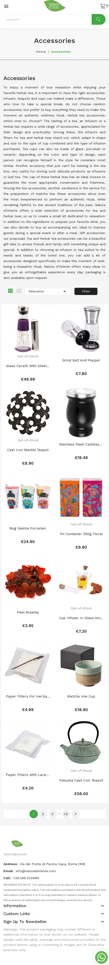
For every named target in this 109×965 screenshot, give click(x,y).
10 (66, 780)
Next (76, 780)
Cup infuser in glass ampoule (81, 601)
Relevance (48, 291)
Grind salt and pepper (81, 360)
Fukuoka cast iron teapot (81, 752)
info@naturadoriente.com (36, 837)
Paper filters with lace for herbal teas (28, 747)
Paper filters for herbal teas (28, 674)
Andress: (11, 830)
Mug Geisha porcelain (28, 517)
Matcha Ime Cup (81, 674)
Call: (7, 844)
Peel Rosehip (28, 595)
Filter (86, 291)
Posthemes (41, 945)
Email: (9, 837)
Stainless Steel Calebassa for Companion (81, 439)
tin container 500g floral (81, 523)
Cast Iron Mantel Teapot (28, 444)
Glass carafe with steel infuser (28, 366)
